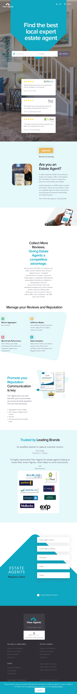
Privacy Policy (11, 671)
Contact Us (11, 657)
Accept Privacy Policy (49, 595)
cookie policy (31, 686)
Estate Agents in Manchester (17, 680)
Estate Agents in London (48, 664)
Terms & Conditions (13, 668)
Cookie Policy (11, 674)
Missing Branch (45, 654)
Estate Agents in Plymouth (49, 680)
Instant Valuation (13, 654)
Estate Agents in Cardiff (48, 667)
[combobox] (48, 54)
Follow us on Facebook (15, 648)
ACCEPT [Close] (40, 690)
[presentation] (51, 586)
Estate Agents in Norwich (48, 670)
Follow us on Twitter (14, 651)
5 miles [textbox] (41, 54)
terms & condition (57, 686)
